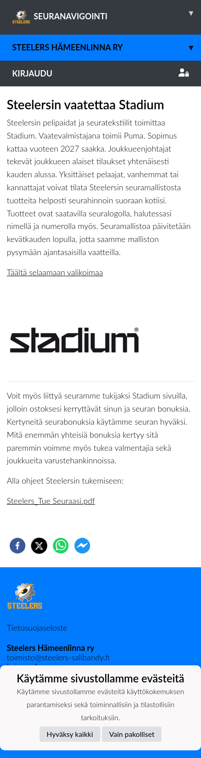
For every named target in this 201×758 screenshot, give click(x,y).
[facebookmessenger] (82, 546)
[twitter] (39, 546)
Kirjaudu (100, 73)
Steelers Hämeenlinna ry (106, 47)
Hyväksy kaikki (70, 734)
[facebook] (17, 546)
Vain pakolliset (132, 734)
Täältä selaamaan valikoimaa (55, 272)
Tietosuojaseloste (37, 627)
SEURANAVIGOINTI (106, 13)
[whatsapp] (61, 546)
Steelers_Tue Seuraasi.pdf (51, 501)
